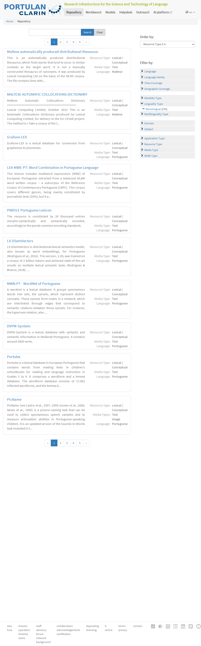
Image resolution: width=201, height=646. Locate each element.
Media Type (151, 150)
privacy (122, 630)
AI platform (162, 12)
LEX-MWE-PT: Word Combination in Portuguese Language (52, 167)
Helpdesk (125, 12)
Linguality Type (153, 104)
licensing (91, 630)
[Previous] (48, 41)
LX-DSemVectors (20, 241)
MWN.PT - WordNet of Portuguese (33, 283)
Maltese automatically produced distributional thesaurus (52, 51)
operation (24, 630)
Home (9, 21)
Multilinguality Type (156, 114)
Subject (148, 129)
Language (150, 71)
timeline (23, 634)
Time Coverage (153, 83)
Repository (74, 12)
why (9, 626)
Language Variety (154, 77)
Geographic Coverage (157, 89)
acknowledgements (68, 630)
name (21, 638)
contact (137, 626)
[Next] (86, 41)
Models (110, 12)
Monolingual (153, 109)
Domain (149, 123)
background (43, 642)
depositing (92, 626)
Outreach (142, 12)
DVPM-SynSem (19, 326)
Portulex (13, 356)
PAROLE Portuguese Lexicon (29, 210)
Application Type (154, 138)
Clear (100, 32)
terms (121, 626)
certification (64, 634)
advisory (41, 630)
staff (38, 626)
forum (40, 634)
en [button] (190, 12)
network (41, 638)
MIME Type (150, 156)
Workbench (93, 12)
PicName (14, 399)
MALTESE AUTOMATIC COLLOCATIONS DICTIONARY (47, 94)
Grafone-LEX (17, 137)
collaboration (65, 626)
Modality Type (152, 98)
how (9, 630)
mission (23, 626)
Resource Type (153, 144)
